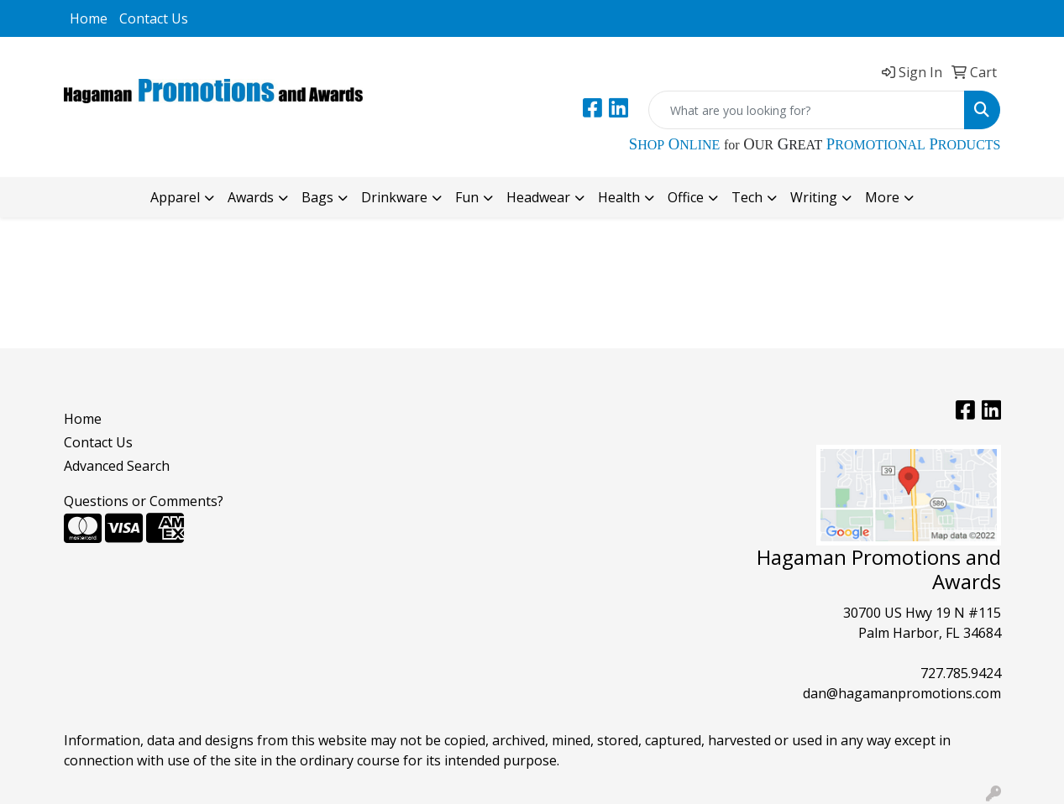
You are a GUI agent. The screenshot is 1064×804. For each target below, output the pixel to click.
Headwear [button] (538, 197)
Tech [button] (747, 197)
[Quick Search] (806, 110)
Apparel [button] (175, 197)
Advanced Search (117, 466)
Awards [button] (251, 197)
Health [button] (619, 197)
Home (88, 18)
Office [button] (686, 197)
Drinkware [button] (394, 197)
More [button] (882, 197)
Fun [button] (467, 197)
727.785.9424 (960, 673)
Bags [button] (317, 197)
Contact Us (153, 18)
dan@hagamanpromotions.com (902, 693)
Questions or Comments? (143, 501)
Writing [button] (813, 197)
